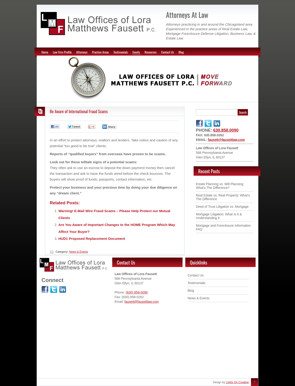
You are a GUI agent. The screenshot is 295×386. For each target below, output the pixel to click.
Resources (151, 52)
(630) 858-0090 (137, 292)
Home (44, 52)
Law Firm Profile (62, 52)
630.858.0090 (226, 130)
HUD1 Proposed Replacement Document (92, 239)
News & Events (78, 251)
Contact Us (167, 52)
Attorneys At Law (187, 14)
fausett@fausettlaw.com (226, 140)
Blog (181, 52)
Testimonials (120, 52)
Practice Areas (100, 52)
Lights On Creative (237, 382)
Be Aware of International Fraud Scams (79, 111)
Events (136, 52)
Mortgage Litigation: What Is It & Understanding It (219, 216)
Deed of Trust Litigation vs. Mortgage (222, 206)
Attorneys (82, 52)
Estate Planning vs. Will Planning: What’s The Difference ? (220, 186)
